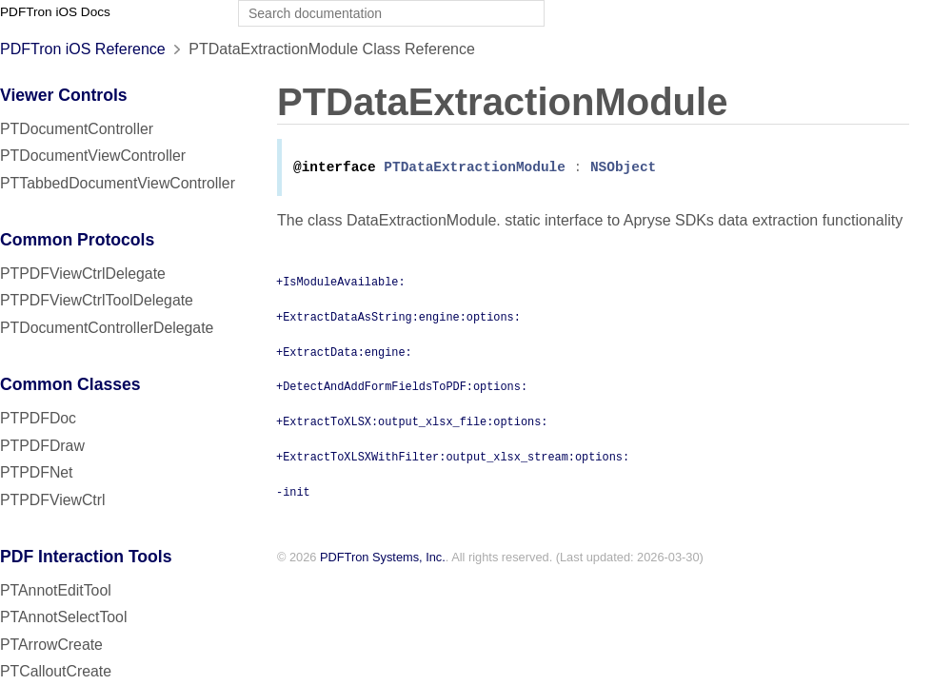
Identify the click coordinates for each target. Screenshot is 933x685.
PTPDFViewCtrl (53, 500)
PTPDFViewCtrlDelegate (83, 273)
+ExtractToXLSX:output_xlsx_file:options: (411, 422)
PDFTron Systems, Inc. (383, 559)
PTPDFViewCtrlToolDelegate (96, 300)
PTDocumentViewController (93, 155)
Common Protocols (77, 239)
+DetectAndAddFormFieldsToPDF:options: (401, 387)
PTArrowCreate (51, 644)
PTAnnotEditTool (55, 590)
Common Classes (70, 384)
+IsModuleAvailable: (341, 282)
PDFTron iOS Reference (83, 49)
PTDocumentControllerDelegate (106, 328)
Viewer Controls (64, 95)
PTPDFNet (36, 472)
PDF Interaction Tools (86, 556)
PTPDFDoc (38, 418)
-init (293, 492)
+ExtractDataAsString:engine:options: (398, 317)
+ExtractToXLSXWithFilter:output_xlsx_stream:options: (452, 457)
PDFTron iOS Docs (55, 12)
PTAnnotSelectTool (63, 617)
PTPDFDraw (42, 446)
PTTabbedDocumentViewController (117, 183)
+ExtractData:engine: (344, 353)
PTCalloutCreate (55, 671)
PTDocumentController (76, 129)
